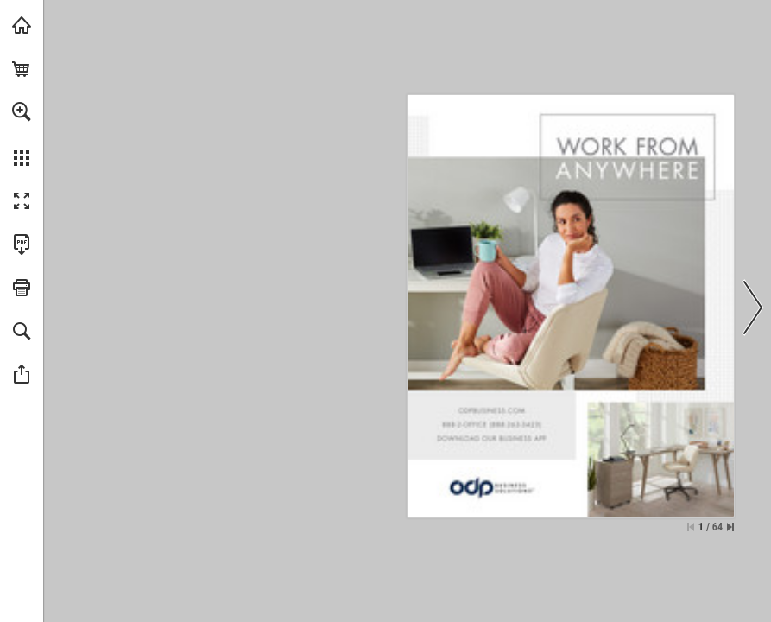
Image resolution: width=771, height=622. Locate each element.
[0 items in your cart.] (21, 68)
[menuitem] (21, 134)
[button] (21, 111)
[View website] (492, 409)
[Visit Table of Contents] (21, 25)
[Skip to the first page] (690, 527)
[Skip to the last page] (730, 527)
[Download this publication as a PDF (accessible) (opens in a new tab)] (21, 244)
